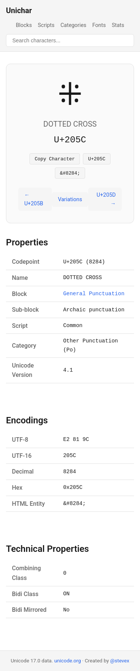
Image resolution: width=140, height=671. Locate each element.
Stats (118, 25)
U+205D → (106, 201)
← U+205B (33, 201)
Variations (70, 202)
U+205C (96, 159)
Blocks (24, 25)
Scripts (46, 25)
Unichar (19, 10)
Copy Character (55, 159)
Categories (73, 25)
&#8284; (70, 175)
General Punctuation (93, 296)
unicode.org (67, 661)
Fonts (99, 25)
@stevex (119, 661)
